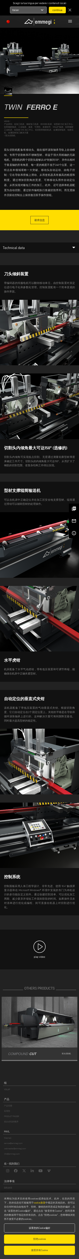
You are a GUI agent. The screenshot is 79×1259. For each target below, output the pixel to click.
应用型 (7, 1111)
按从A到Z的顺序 (11, 1122)
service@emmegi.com (13, 1143)
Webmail (7, 1138)
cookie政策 (39, 1202)
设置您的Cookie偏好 (39, 1228)
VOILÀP (7, 1089)
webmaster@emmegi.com (15, 1148)
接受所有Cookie (39, 1250)
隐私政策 (8, 1188)
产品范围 (8, 1106)
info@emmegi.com (12, 1154)
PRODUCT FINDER (11, 1116)
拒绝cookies (39, 1239)
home (6, 121)
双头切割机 (10, 135)
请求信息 (39, 220)
